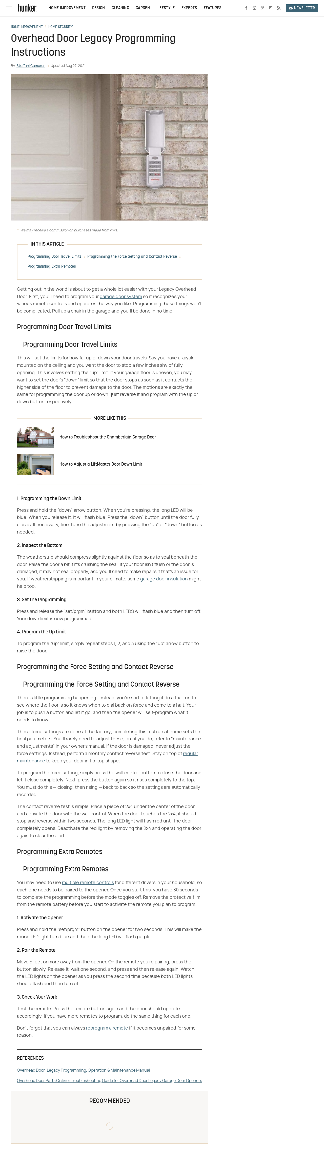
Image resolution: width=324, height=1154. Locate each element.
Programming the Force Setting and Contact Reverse (132, 257)
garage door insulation (164, 579)
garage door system (121, 297)
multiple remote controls (88, 883)
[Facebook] (246, 8)
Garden (143, 8)
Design (98, 8)
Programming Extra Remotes (52, 267)
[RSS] (278, 8)
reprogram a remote (107, 1028)
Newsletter (302, 8)
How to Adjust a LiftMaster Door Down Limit (100, 464)
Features (212, 8)
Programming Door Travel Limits (55, 257)
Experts (189, 8)
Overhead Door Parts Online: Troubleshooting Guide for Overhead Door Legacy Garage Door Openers (109, 1081)
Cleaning (120, 8)
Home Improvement (67, 8)
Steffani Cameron (30, 66)
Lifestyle (165, 8)
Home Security (60, 27)
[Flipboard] (270, 8)
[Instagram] (254, 8)
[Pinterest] (262, 8)
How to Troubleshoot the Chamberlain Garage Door (107, 437)
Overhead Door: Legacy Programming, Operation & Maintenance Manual (83, 1070)
